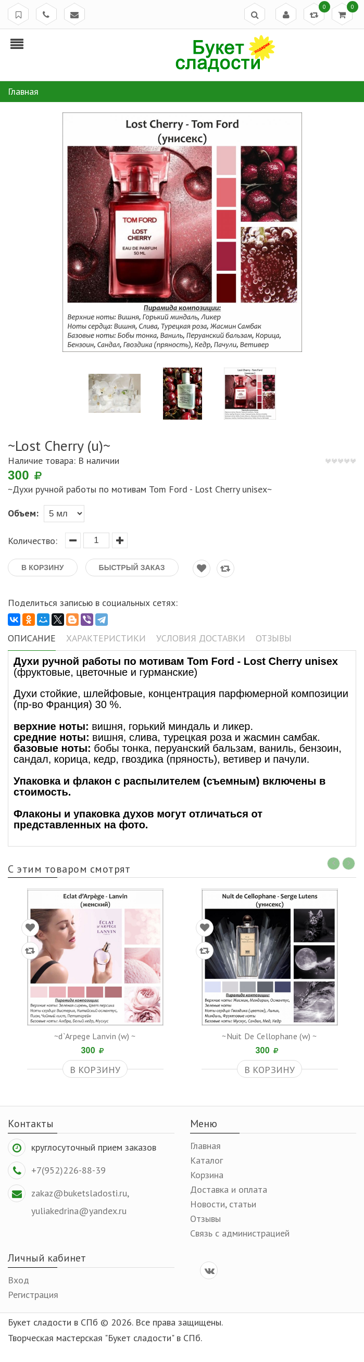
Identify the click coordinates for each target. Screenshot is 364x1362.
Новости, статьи (223, 1203)
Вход (18, 1279)
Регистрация (33, 1294)
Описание (30, 636)
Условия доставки (193, 636)
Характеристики (102, 636)
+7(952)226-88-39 (68, 1169)
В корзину (42, 567)
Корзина (206, 1174)
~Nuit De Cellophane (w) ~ (269, 1035)
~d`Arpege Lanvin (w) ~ (95, 1035)
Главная (205, 1145)
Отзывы (264, 636)
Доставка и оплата (228, 1188)
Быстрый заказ (132, 567)
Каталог (206, 1159)
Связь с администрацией (240, 1232)
